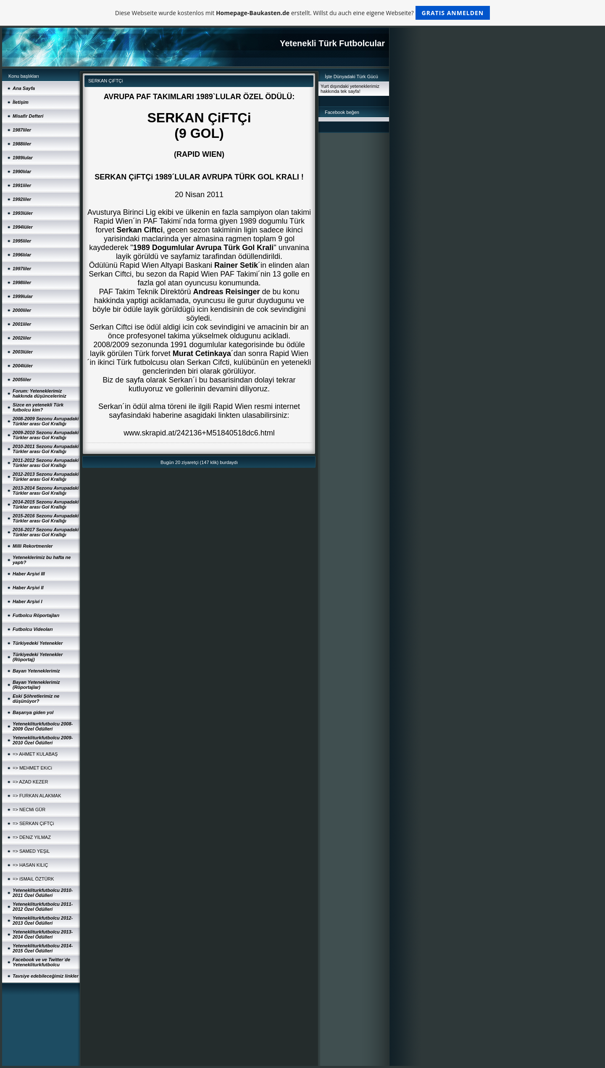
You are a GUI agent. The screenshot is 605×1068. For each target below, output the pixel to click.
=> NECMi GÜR (29, 809)
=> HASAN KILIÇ (30, 865)
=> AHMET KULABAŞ (35, 754)
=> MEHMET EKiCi (32, 767)
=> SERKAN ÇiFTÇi (33, 823)
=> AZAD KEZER (30, 781)
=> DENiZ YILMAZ (32, 837)
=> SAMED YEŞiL (31, 851)
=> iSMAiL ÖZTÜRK (33, 878)
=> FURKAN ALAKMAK (37, 795)
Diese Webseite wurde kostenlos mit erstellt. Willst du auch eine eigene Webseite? (302, 13)
